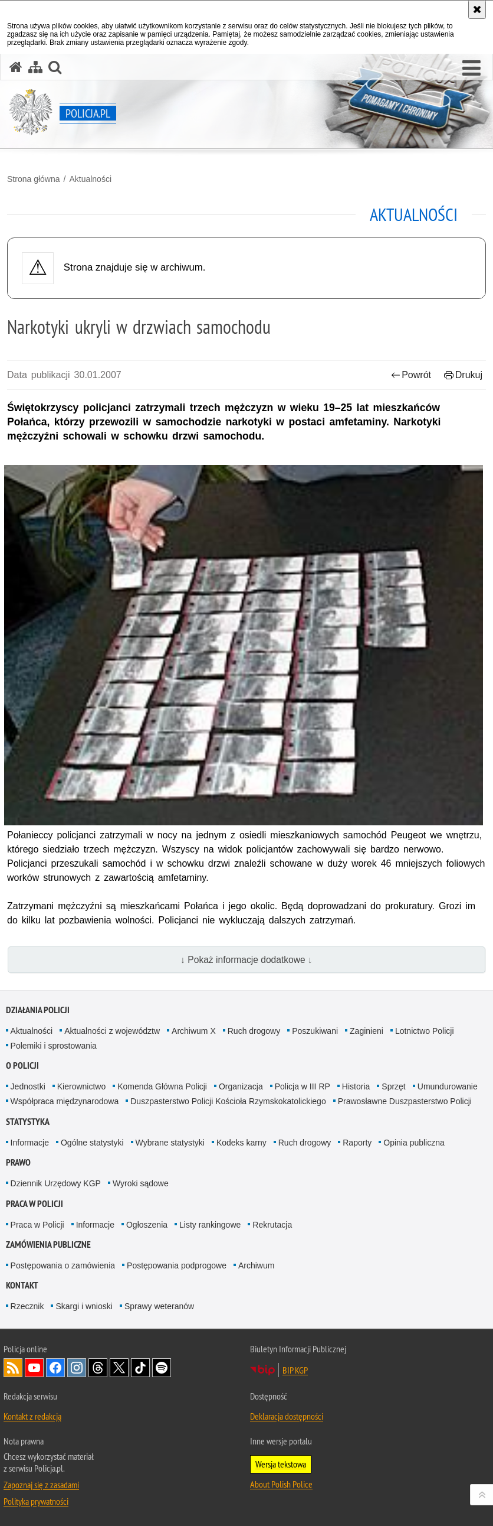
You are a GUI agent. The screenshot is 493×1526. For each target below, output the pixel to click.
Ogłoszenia (146, 1224)
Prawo (18, 1162)
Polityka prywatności (36, 1501)
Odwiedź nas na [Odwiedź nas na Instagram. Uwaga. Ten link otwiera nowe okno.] (76, 1367)
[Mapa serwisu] (35, 67)
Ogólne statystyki (92, 1142)
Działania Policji (38, 1010)
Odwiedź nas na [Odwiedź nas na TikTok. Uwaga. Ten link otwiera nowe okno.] (140, 1367)
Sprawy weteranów (159, 1306)
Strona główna (33, 179)
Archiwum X (194, 1031)
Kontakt (22, 1285)
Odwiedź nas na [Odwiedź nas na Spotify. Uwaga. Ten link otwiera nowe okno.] (161, 1367)
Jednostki (28, 1086)
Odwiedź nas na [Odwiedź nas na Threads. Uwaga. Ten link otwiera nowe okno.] (97, 1367)
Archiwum (256, 1265)
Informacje (30, 1142)
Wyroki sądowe (141, 1183)
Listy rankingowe (210, 1224)
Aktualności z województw (112, 1031)
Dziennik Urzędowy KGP (56, 1183)
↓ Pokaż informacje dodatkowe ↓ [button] (246, 960)
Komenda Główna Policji (162, 1086)
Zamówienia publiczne (48, 1244)
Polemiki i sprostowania (54, 1045)
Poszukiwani (315, 1031)
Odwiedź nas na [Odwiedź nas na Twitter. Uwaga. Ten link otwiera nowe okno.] (119, 1367)
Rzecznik (27, 1306)
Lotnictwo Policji (424, 1031)
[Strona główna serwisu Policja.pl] (15, 67)
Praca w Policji (34, 1204)
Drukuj (463, 375)
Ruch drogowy (254, 1031)
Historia (356, 1086)
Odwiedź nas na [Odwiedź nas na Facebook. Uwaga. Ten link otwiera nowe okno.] (55, 1367)
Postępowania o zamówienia (63, 1265)
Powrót (411, 375)
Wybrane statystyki (170, 1142)
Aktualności (90, 179)
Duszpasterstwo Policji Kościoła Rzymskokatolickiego (228, 1101)
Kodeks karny (241, 1142)
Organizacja (241, 1086)
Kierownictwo (81, 1086)
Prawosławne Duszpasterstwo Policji (405, 1101)
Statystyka (28, 1121)
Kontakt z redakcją (32, 1416)
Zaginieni (366, 1031)
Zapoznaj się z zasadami (41, 1485)
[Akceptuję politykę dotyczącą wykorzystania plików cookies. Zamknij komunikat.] (477, 9)
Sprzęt (393, 1086)
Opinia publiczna (414, 1142)
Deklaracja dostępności (286, 1416)
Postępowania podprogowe (176, 1265)
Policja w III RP (302, 1086)
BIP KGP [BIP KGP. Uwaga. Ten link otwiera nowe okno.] (295, 1370)
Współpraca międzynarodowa (65, 1101)
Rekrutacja (272, 1224)
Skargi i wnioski (83, 1306)
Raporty (357, 1142)
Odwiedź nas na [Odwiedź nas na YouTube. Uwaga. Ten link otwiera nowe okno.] (34, 1367)
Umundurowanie (448, 1086)
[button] (471, 68)
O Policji (22, 1065)
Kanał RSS (13, 1367)
